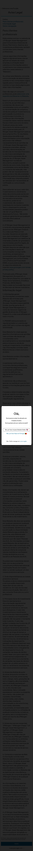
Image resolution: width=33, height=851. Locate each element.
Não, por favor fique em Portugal (16, 433)
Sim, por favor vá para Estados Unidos (16, 429)
